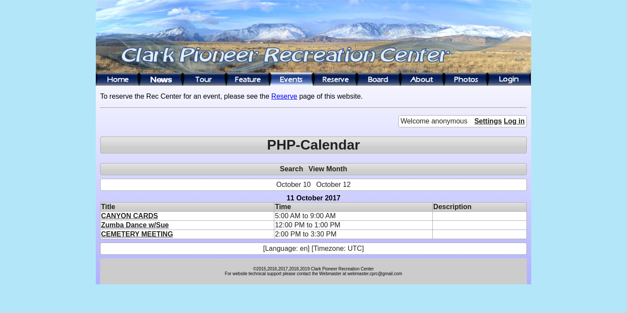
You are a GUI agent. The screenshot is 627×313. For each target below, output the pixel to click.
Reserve (284, 96)
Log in (514, 121)
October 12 (333, 184)
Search (291, 169)
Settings (488, 121)
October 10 (293, 184)
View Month (328, 169)
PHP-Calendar (313, 145)
